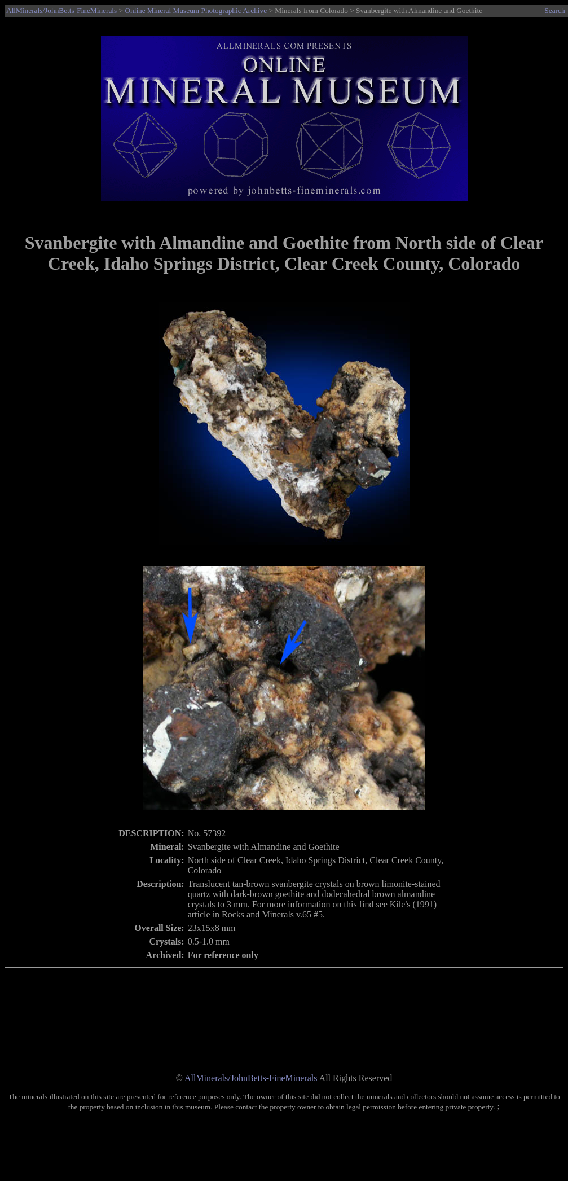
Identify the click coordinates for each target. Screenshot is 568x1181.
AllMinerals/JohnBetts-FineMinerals (61, 10)
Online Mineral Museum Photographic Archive (196, 10)
